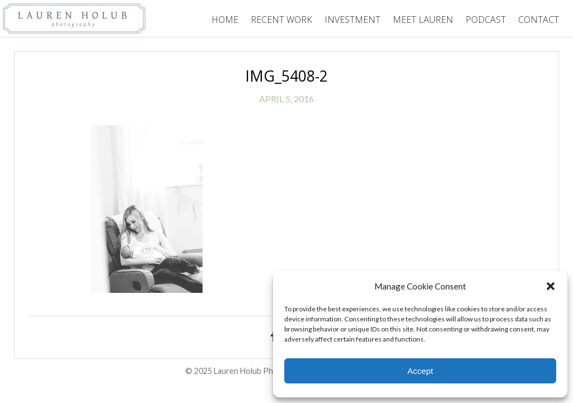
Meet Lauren (423, 19)
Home (225, 19)
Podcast (486, 19)
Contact (538, 19)
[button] (550, 286)
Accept (420, 371)
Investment (353, 19)
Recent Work (281, 19)
